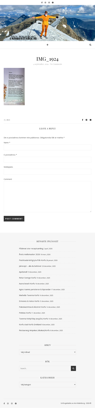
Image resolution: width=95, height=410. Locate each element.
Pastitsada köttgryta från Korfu (32, 260)
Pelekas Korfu (25, 313)
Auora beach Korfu (27, 283)
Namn (7, 142)
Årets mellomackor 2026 (29, 254)
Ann (8, 120)
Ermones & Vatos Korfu (29, 301)
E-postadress (10, 154)
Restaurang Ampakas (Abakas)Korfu (34, 330)
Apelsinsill (23, 272)
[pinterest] (53, 2)
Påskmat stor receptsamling (31, 248)
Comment (8, 179)
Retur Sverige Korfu (27, 277)
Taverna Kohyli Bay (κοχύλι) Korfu (33, 318)
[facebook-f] (42, 2)
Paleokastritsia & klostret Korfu (32, 307)
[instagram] (45, 2)
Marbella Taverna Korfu (29, 295)
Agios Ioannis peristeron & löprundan (35, 289)
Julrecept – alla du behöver (30, 266)
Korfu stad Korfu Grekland (30, 324)
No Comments (56, 64)
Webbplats (8, 167)
